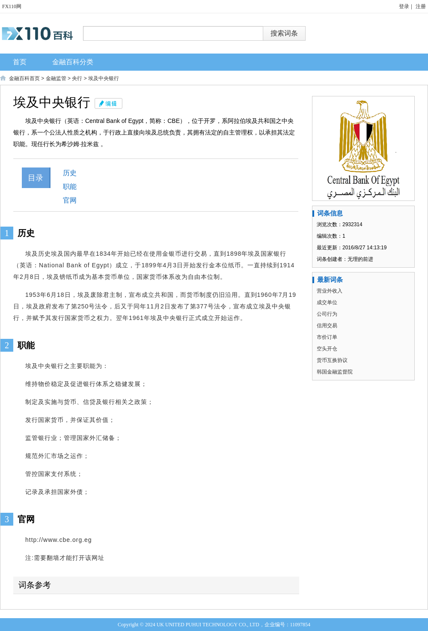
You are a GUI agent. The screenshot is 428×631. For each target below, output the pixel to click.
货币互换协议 (332, 360)
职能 (70, 186)
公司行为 (327, 314)
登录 (404, 6)
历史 (70, 172)
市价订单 (327, 337)
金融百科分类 (72, 62)
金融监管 (56, 78)
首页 (20, 62)
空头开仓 (327, 349)
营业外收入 (329, 291)
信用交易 (327, 326)
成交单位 (327, 302)
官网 (70, 200)
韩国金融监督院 (335, 372)
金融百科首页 (24, 78)
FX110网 (11, 6)
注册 (421, 6)
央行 (77, 78)
